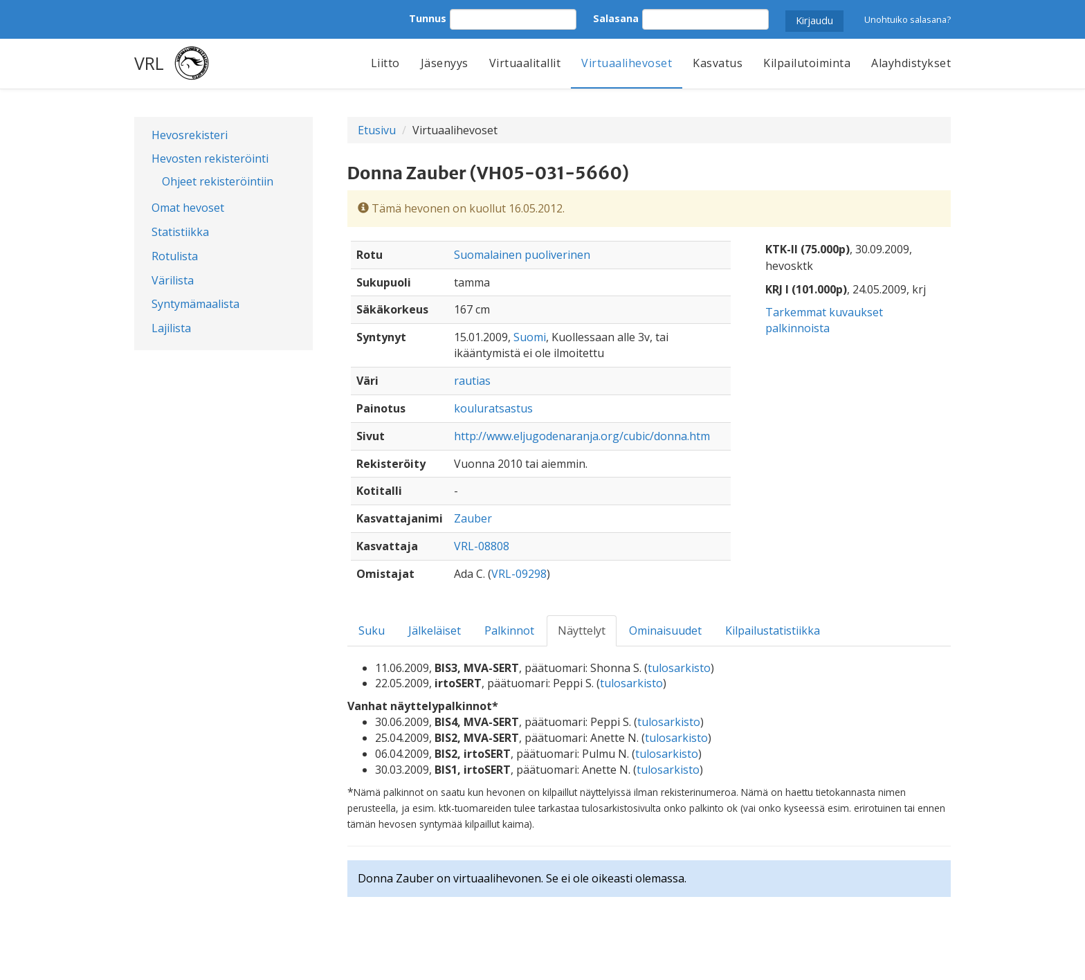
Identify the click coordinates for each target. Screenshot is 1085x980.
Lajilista (171, 328)
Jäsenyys (444, 63)
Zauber (473, 518)
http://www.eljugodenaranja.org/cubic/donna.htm (582, 436)
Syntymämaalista (195, 303)
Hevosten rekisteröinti (210, 158)
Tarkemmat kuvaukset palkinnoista (824, 320)
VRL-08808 (481, 546)
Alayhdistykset (911, 63)
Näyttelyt (581, 630)
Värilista (173, 280)
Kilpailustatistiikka (772, 630)
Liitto (385, 63)
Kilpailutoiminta (806, 63)
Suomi (529, 337)
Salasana (616, 18)
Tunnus (427, 18)
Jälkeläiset (434, 630)
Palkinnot (509, 630)
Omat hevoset (188, 207)
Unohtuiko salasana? (907, 19)
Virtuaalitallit (525, 63)
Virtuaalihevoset (626, 63)
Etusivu (377, 130)
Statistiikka (180, 231)
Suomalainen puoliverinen (522, 254)
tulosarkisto (679, 667)
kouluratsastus (493, 408)
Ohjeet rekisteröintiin (217, 181)
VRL (149, 63)
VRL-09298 (519, 573)
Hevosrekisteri (190, 135)
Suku (371, 630)
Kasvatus (717, 63)
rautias (472, 380)
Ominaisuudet (665, 630)
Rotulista (175, 256)
